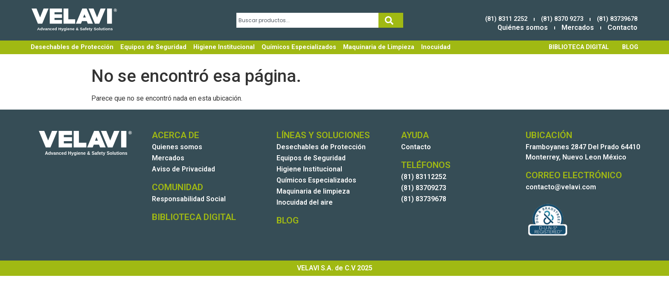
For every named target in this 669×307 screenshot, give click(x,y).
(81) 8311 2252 (506, 19)
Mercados (577, 27)
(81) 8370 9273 (562, 19)
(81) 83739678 (617, 19)
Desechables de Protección (72, 47)
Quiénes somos (522, 27)
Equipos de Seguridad (153, 47)
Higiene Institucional (224, 47)
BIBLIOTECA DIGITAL (579, 47)
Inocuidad (436, 47)
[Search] (390, 20)
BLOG (630, 47)
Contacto (622, 27)
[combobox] (307, 20)
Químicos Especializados (299, 47)
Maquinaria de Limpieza (378, 47)
